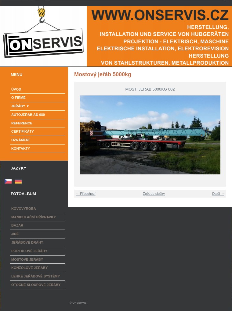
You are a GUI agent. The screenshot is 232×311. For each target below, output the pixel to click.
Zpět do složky (154, 193)
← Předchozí (86, 193)
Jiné (15, 234)
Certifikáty (22, 131)
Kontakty (20, 148)
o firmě (18, 97)
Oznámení (20, 140)
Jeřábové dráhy (27, 242)
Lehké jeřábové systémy (35, 276)
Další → (218, 193)
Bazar (17, 225)
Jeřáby (18, 106)
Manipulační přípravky (33, 217)
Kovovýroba (23, 208)
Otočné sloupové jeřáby (35, 285)
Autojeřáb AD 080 (28, 114)
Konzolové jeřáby (29, 268)
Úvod (16, 89)
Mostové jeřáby (27, 259)
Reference (21, 123)
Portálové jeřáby (29, 251)
